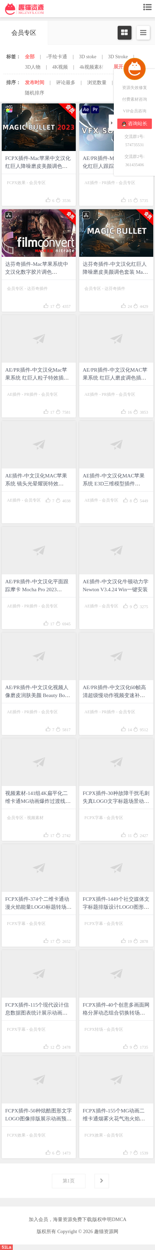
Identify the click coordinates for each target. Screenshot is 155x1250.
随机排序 (34, 92)
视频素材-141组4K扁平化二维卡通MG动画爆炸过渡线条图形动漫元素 (38, 801)
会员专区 (37, 182)
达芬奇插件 (37, 288)
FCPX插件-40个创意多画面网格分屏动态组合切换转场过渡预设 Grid (116, 1013)
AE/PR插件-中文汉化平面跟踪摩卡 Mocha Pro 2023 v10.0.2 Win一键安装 (37, 589)
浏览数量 (97, 82)
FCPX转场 (93, 1029)
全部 (30, 56)
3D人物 (32, 67)
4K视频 (60, 67)
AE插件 (91, 182)
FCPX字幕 (93, 817)
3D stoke (87, 56)
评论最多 (65, 82)
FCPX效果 (16, 182)
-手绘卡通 (56, 56)
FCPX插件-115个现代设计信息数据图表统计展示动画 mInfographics (37, 1013)
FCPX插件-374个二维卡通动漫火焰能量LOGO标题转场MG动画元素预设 (37, 907)
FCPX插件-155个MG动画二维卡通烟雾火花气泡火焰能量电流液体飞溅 (114, 1118)
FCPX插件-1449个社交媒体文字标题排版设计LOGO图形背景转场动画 (116, 907)
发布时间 (34, 82)
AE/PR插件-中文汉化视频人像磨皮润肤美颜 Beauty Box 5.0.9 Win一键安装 (37, 695)
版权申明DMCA (109, 1219)
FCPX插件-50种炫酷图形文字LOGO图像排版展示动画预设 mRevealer (38, 1118)
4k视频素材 (92, 67)
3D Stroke (118, 56)
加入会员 (38, 1219)
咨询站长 (134, 124)
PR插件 (108, 182)
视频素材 (35, 817)
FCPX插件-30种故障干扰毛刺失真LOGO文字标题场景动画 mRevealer (116, 801)
